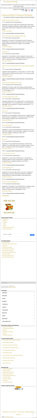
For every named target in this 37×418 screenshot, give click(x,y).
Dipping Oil (5, 52)
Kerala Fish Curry (6, 363)
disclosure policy (12, 287)
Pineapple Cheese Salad (8, 360)
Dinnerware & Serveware (8, 328)
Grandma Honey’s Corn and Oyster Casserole (13, 355)
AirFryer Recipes (6, 370)
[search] (15, 234)
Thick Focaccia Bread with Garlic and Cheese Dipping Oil (18, 66)
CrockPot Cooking (6, 377)
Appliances (5, 219)
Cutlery (4, 223)
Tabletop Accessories (7, 334)
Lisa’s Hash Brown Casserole (9, 350)
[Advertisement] (18, 269)
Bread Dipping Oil (7, 167)
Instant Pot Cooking (7, 378)
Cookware (5, 222)
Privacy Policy (13, 411)
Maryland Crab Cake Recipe (9, 357)
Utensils (4, 225)
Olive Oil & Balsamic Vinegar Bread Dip (14, 36)
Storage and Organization (8, 227)
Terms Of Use (20, 411)
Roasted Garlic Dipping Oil (10, 182)
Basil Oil (4, 139)
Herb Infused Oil (7, 125)
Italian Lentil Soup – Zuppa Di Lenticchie (12, 339)
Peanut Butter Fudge (7, 352)
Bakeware (5, 220)
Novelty (4, 333)
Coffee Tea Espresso (7, 228)
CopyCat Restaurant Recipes (9, 375)
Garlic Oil (5, 111)
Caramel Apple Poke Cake (10, 97)
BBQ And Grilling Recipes (8, 372)
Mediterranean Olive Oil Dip (10, 20)
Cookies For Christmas (8, 373)
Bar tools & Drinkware (7, 326)
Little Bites (5, 380)
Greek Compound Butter (8, 342)
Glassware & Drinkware (8, 331)
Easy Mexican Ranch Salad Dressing (11, 347)
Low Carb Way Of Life (7, 382)
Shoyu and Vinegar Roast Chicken (10, 345)
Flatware (5, 330)
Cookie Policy (5, 411)
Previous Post (5, 195)
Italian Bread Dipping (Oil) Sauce (12, 82)
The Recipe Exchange (10, 2)
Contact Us (18, 414)
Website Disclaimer (30, 411)
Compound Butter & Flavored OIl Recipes (15, 33)
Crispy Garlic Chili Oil (8, 153)
